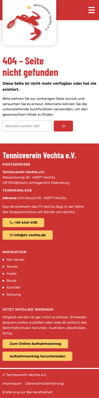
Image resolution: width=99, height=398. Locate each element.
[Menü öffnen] (92, 10)
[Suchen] (63, 126)
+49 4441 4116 (23, 222)
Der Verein (15, 260)
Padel (11, 274)
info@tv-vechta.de (28, 235)
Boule (11, 281)
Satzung (14, 294)
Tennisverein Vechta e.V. (26, 375)
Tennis (12, 267)
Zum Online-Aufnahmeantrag (35, 344)
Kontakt (13, 287)
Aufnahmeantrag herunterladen (37, 356)
